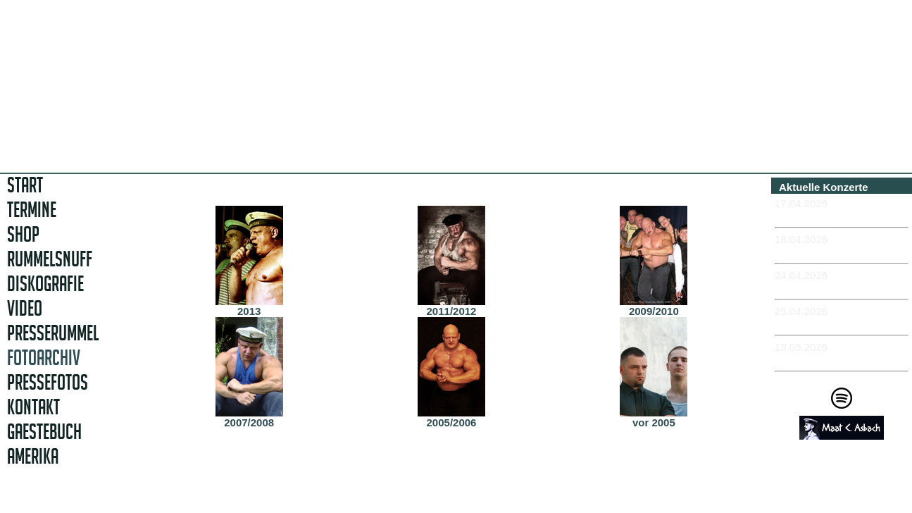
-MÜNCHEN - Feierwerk (833, 359)
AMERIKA (32, 456)
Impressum (846, 493)
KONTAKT (33, 407)
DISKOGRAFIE (45, 283)
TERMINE (31, 209)
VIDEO (24, 308)
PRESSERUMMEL (53, 333)
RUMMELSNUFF (49, 259)
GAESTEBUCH (44, 431)
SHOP (23, 234)
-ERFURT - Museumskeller (841, 215)
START (25, 185)
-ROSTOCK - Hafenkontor (838, 287)
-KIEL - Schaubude (821, 323)
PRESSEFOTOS (47, 382)
